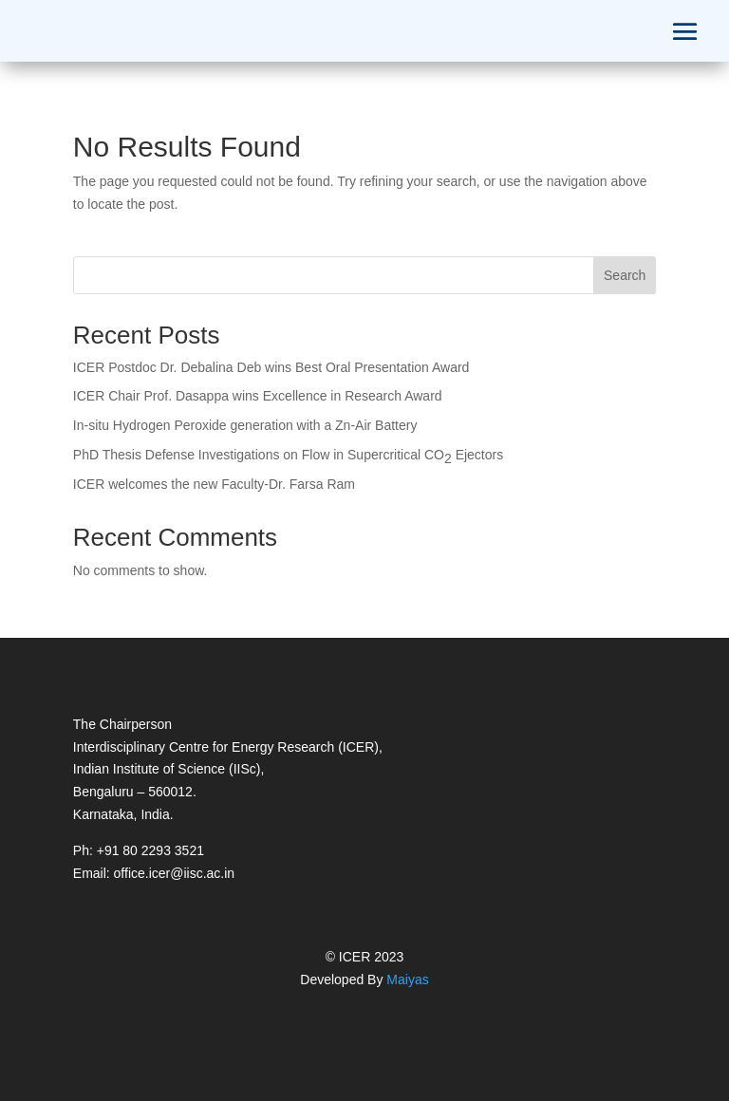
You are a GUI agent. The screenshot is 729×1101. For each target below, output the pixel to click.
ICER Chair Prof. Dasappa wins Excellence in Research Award (257, 395)
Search (624, 275)
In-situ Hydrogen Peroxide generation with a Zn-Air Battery (245, 425)
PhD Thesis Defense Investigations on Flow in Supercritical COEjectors (288, 456)
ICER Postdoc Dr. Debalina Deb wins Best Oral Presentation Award (271, 367)
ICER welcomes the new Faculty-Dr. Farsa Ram (214, 484)
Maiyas (407, 979)
